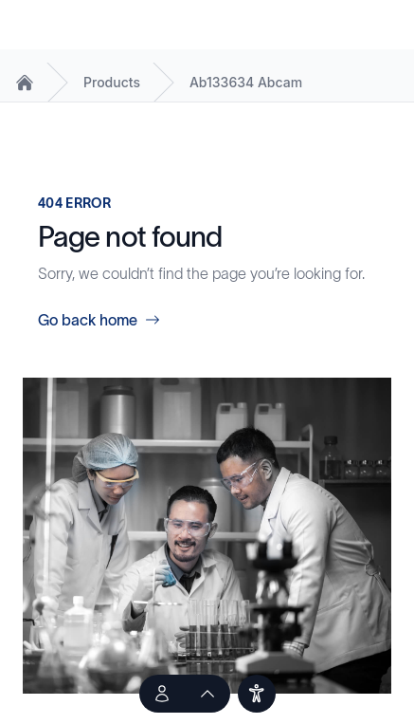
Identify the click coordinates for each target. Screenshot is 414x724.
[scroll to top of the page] (207, 694)
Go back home (99, 319)
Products (111, 82)
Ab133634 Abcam (245, 82)
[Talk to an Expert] (162, 694)
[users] (257, 694)
